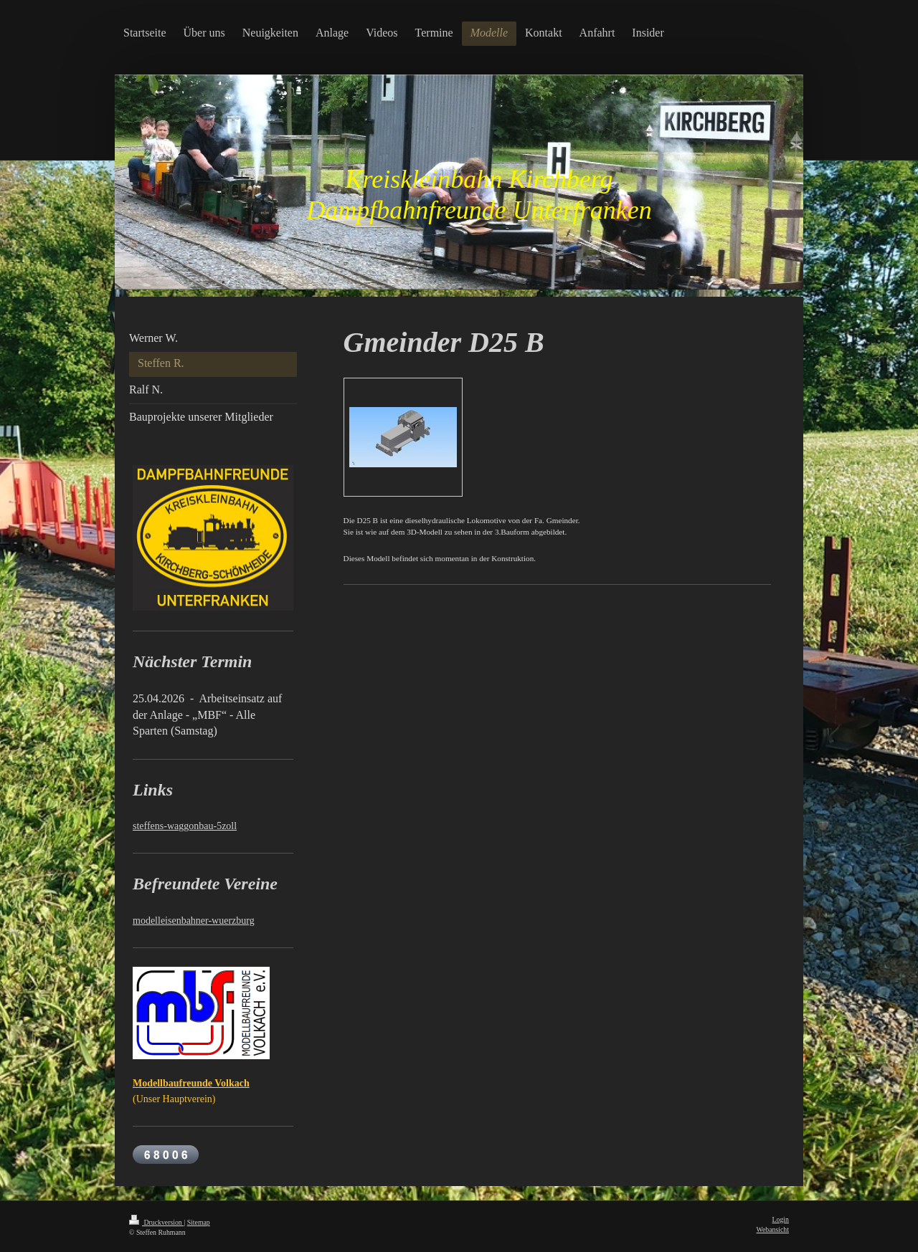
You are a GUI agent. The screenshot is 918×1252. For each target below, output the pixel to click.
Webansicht (773, 1229)
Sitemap (198, 1222)
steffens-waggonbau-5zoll (185, 826)
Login (780, 1219)
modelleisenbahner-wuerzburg (194, 920)
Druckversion (156, 1222)
